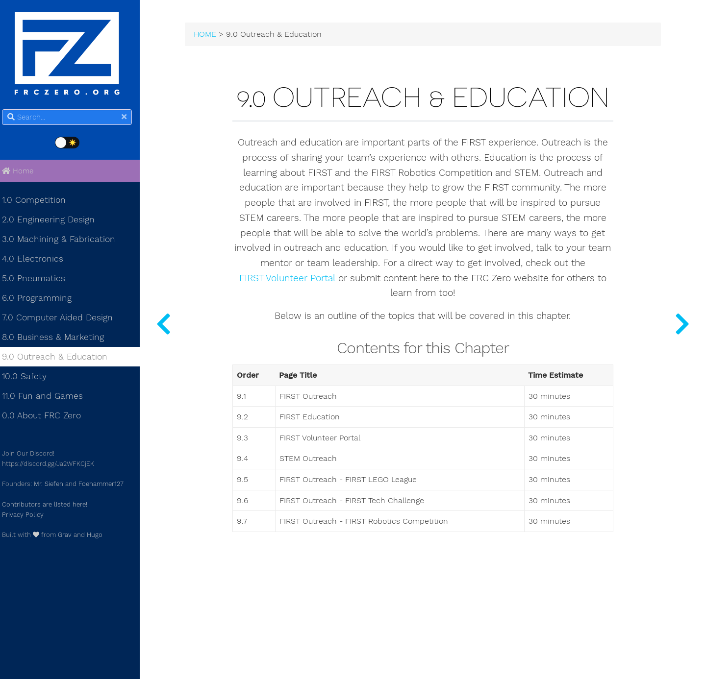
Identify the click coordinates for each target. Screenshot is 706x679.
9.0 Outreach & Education (60, 358)
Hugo (100, 536)
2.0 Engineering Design (54, 221)
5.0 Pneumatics (39, 280)
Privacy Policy (29, 515)
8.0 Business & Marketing (59, 338)
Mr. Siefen (54, 485)
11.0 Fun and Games (48, 397)
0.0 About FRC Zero (47, 417)
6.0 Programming (42, 299)
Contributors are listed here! (50, 505)
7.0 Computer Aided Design (63, 319)
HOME (214, 35)
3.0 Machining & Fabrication (64, 240)
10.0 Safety (30, 378)
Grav (70, 536)
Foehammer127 (106, 485)
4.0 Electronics (38, 260)
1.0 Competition (40, 201)
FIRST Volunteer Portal (291, 322)
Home (23, 172)
